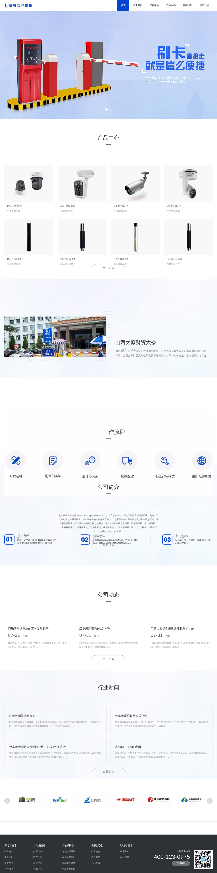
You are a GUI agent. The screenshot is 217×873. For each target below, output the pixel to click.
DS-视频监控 (174, 226)
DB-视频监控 (121, 226)
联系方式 (124, 869)
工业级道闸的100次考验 (94, 643)
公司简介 (8, 869)
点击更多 (108, 267)
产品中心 (171, 5)
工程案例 (154, 5)
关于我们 (137, 5)
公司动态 (95, 869)
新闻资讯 (187, 5)
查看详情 (108, 557)
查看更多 (108, 771)
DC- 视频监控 (68, 226)
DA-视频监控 (14, 226)
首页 (123, 5)
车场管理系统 (68, 869)
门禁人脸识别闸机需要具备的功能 (172, 643)
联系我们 (204, 5)
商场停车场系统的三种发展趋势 (28, 643)
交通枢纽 (37, 869)
